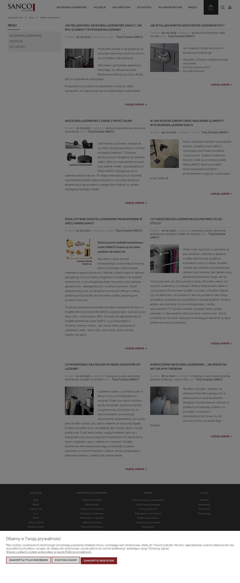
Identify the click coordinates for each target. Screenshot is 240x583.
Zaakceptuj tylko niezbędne (28, 561)
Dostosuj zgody (66, 561)
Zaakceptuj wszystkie (99, 561)
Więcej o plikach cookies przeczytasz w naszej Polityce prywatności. (49, 553)
